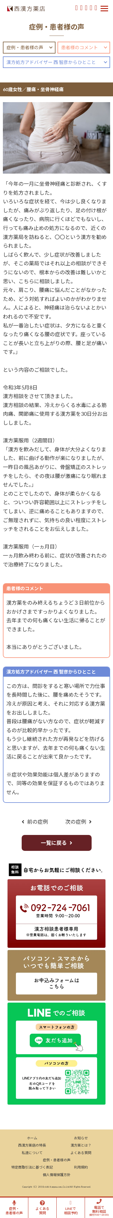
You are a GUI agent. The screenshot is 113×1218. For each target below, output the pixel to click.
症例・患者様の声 (24, 47)
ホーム (32, 1138)
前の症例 (37, 821)
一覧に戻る (54, 843)
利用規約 (81, 1167)
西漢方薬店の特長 (32, 1145)
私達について (32, 1153)
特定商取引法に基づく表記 (32, 1167)
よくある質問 (81, 1153)
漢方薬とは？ (81, 1145)
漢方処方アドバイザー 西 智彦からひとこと (51, 62)
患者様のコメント (79, 47)
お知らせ (81, 1138)
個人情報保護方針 (57, 1175)
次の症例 (75, 821)
